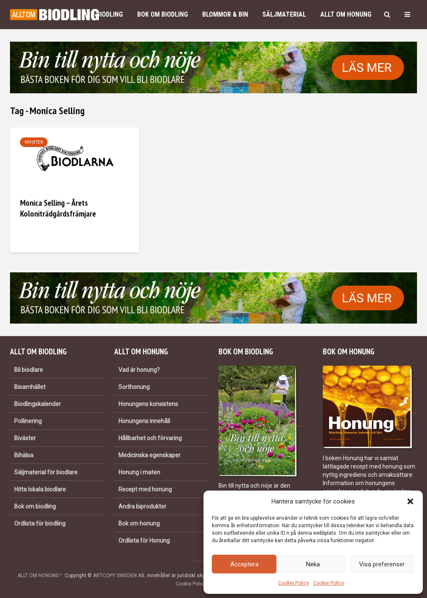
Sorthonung (134, 387)
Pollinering (28, 421)
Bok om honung (139, 523)
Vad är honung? (139, 369)
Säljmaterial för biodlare (46, 472)
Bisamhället (29, 387)
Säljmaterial (284, 14)
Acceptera (244, 564)
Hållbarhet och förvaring (150, 438)
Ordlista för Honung (144, 540)
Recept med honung (145, 489)
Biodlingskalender (37, 404)
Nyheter (34, 142)
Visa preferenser (382, 564)
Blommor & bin (225, 14)
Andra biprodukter (142, 506)
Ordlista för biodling (39, 523)
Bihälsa (23, 455)
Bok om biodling (162, 14)
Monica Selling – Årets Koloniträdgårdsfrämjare (58, 208)
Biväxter (25, 438)
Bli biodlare (28, 369)
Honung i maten (139, 472)
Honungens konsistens (148, 404)
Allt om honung (346, 14)
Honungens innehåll (144, 421)
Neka (313, 564)
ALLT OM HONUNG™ (40, 575)
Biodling (109, 14)
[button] (410, 501)
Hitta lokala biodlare (40, 489)
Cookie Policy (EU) (196, 584)
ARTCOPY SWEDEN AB (119, 575)
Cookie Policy (293, 583)
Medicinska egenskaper (149, 455)
